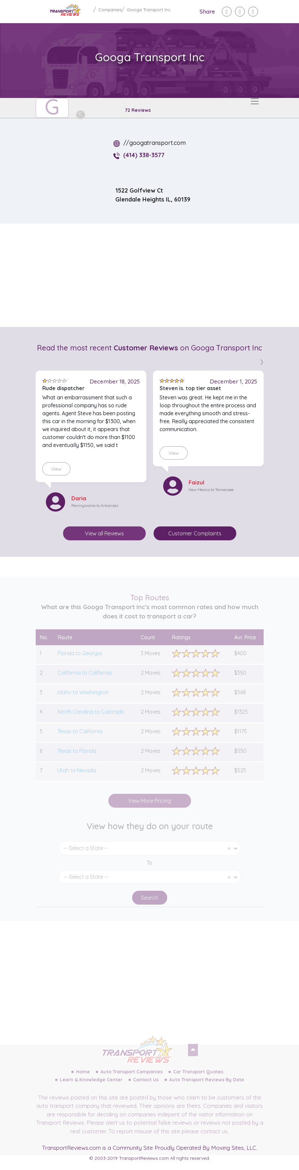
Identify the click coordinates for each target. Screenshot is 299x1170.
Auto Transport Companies (131, 1080)
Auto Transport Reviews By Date (206, 1088)
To (149, 870)
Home (83, 1080)
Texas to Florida (76, 758)
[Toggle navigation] (255, 101)
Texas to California (79, 739)
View (56, 469)
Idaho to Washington (83, 700)
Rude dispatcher (63, 388)
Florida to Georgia (79, 661)
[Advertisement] (155, 275)
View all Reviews (104, 533)
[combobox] (149, 856)
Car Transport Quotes (198, 1080)
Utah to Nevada (76, 778)
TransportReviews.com (71, 1147)
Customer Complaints (194, 533)
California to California (84, 680)
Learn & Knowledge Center (91, 1088)
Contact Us (146, 1088)
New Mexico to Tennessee (211, 489)
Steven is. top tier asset (190, 388)
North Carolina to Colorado (90, 719)
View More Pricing (149, 808)
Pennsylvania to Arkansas (94, 505)
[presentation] (262, 361)
